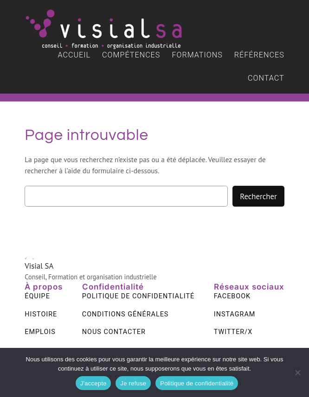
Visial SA (39, 266)
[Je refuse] (297, 372)
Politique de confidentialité (196, 383)
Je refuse (133, 383)
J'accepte (93, 383)
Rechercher (258, 196)
